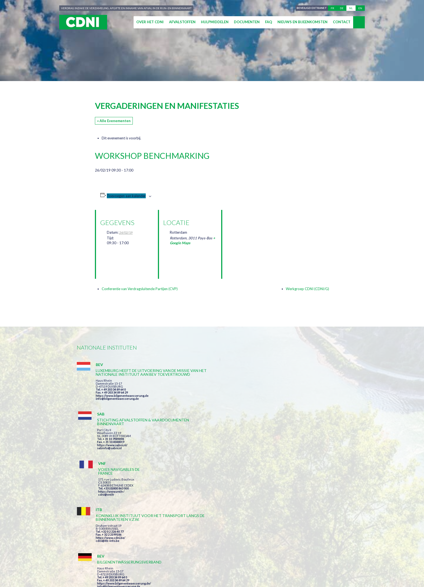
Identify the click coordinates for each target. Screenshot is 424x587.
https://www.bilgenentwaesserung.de (122, 407)
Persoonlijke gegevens (226, 563)
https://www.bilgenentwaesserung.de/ (215, 454)
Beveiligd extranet (311, 8)
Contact (341, 22)
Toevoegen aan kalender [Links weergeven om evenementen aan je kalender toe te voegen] (126, 196)
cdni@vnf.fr (289, 395)
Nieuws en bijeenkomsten (302, 22)
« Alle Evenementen (114, 121)
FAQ (268, 22)
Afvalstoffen (182, 22)
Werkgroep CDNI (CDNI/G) (307, 289)
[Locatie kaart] (254, 238)
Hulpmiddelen (214, 22)
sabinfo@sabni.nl (200, 402)
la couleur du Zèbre (158, 573)
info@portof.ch (291, 465)
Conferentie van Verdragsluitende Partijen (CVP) (140, 289)
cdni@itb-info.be (107, 465)
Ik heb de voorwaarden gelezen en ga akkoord (241, 506)
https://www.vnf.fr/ (294, 392)
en (360, 8)
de (341, 8)
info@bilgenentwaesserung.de (117, 410)
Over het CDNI (150, 22)
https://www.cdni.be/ (110, 462)
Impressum (186, 563)
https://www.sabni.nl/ (203, 399)
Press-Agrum (117, 573)
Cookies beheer (273, 563)
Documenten (247, 22)
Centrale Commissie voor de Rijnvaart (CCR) (123, 563)
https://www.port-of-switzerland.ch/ (306, 462)
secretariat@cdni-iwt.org (382, 538)
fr (332, 8)
